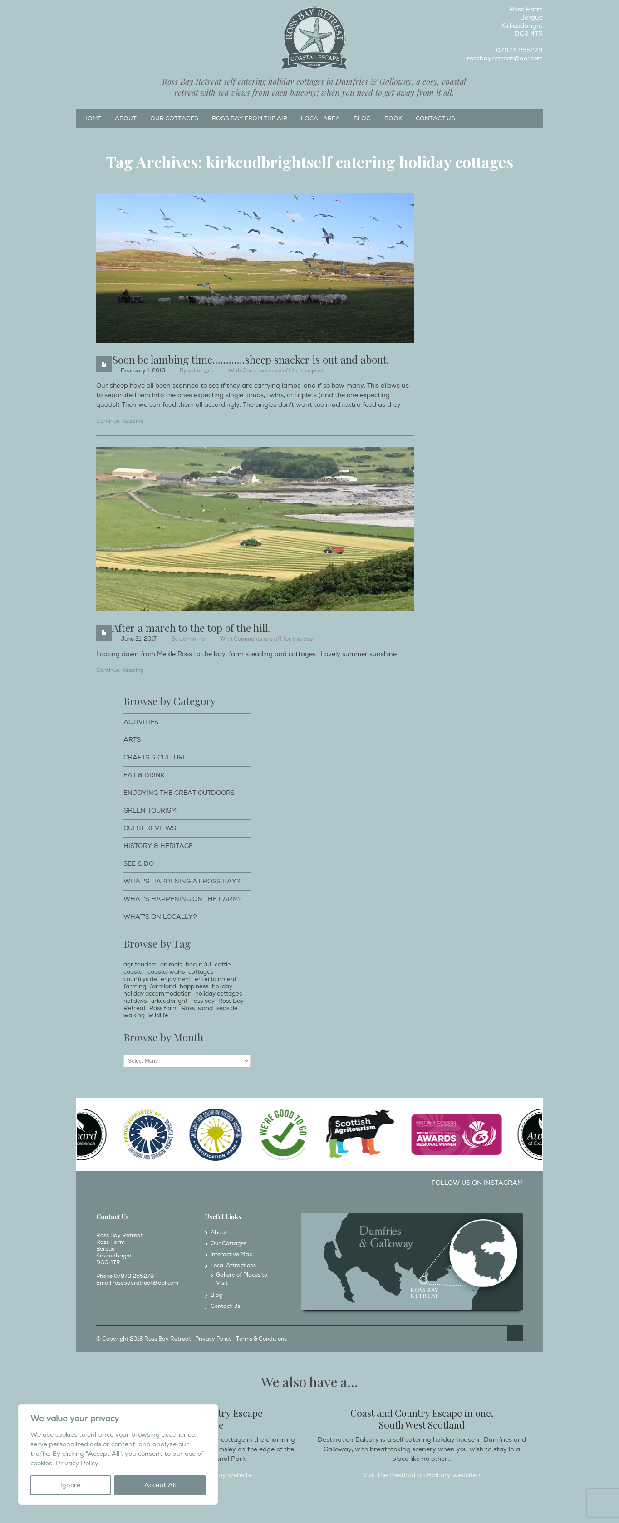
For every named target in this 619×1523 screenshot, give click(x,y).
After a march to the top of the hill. (191, 628)
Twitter (112, 11)
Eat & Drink (144, 775)
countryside (140, 979)
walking (134, 1015)
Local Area (320, 118)
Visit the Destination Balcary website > (422, 1475)
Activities (140, 722)
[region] (118, 1454)
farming (134, 986)
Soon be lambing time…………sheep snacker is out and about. (250, 359)
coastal (133, 972)
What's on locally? (160, 917)
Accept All (160, 1485)
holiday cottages (218, 993)
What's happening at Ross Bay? (182, 881)
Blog (362, 118)
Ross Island (197, 1008)
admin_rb (201, 370)
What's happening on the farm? (182, 899)
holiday (222, 986)
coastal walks (166, 972)
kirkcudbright (168, 1001)
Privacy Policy (77, 1463)
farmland (163, 986)
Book (393, 118)
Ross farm (163, 1008)
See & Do (138, 863)
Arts (132, 740)
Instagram (97, 11)
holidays (135, 1001)
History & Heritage (158, 846)
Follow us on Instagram (477, 1183)
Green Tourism (150, 810)
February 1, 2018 (143, 370)
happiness (194, 986)
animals (171, 964)
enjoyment (176, 979)
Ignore (70, 1485)
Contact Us (435, 118)
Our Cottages (174, 118)
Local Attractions (233, 1265)
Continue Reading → (123, 421)
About (126, 118)
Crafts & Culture (155, 757)
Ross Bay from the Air (249, 118)
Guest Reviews (149, 828)
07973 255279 (519, 50)
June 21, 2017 (139, 639)
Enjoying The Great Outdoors (179, 793)
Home (92, 118)
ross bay (203, 1001)
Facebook (82, 11)
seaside (227, 1008)
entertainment (215, 979)
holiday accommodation (157, 993)
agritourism (140, 964)
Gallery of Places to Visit (241, 1279)
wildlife (158, 1015)
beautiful (198, 964)
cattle (223, 964)
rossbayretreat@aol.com (505, 58)
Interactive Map (232, 1254)
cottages (200, 972)
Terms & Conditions (261, 1339)
